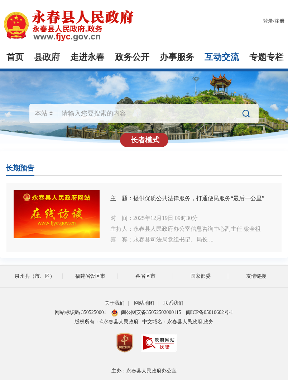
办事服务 (177, 57)
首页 (15, 57)
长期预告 (20, 168)
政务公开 (132, 57)
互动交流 (222, 57)
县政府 (47, 57)
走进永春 (87, 57)
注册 (279, 21)
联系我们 (173, 303)
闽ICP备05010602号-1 (209, 312)
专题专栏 (266, 57)
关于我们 (115, 303)
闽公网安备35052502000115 (146, 312)
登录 (268, 21)
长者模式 (145, 140)
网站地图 (144, 303)
